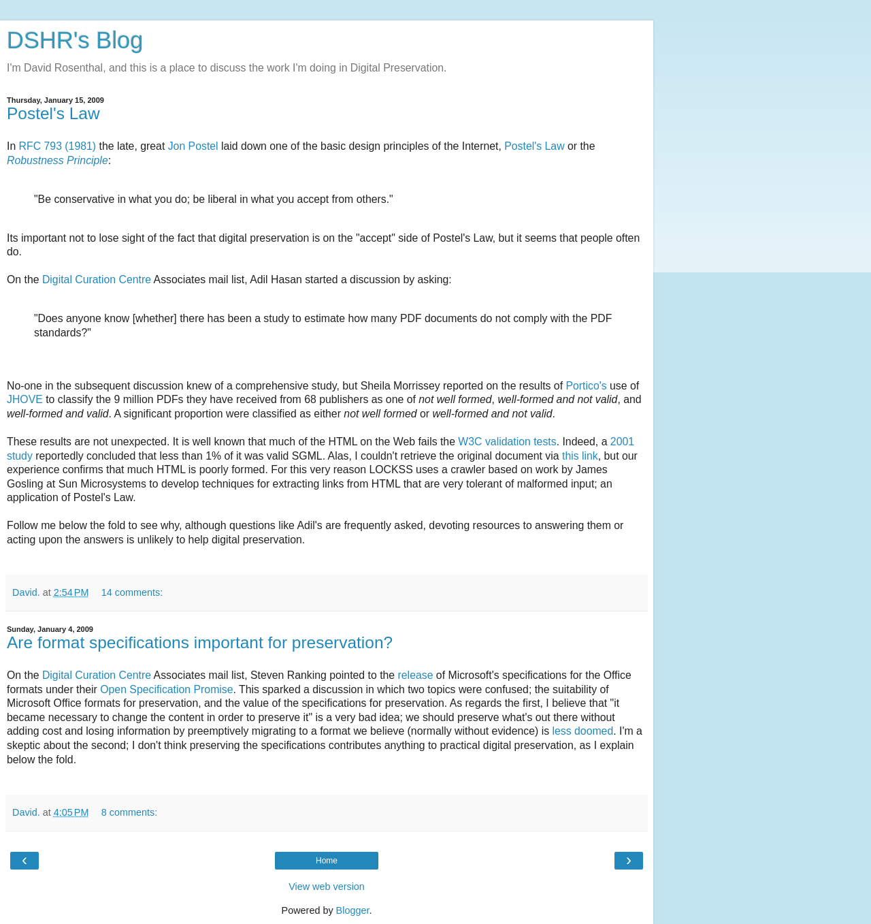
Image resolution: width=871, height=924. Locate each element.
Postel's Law (53, 113)
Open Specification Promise (166, 689)
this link (580, 456)
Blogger (352, 910)
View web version (327, 886)
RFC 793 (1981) (58, 146)
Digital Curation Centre (96, 279)
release (415, 675)
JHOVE (25, 399)
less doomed (582, 731)
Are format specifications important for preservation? (200, 642)
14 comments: (132, 592)
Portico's (585, 386)
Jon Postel (193, 146)
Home (327, 860)
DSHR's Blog (75, 40)
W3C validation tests (507, 441)
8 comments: (129, 812)
